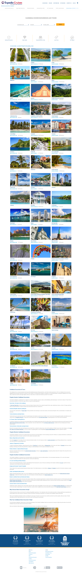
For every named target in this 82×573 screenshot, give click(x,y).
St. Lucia (61, 462)
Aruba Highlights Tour (49, 474)
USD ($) (74, 3)
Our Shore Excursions (32, 560)
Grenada (54, 468)
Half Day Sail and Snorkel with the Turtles (17, 422)
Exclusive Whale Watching (50, 429)
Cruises (50, 3)
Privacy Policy (47, 554)
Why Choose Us (31, 563)
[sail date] (49, 24)
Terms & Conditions (48, 557)
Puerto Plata (24, 410)
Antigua (49, 468)
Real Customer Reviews (49, 551)
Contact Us (69, 3)
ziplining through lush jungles (30, 450)
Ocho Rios (35, 445)
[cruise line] (23, 24)
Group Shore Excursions (33, 557)
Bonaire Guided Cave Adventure (15, 480)
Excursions (44, 3)
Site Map (46, 555)
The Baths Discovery (19, 417)
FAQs (29, 555)
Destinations (56, 3)
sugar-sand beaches (44, 450)
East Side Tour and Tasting (61, 486)
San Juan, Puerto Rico (15, 405)
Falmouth (62, 445)
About (30, 551)
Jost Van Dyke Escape (43, 417)
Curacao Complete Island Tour (59, 485)
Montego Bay (47, 445)
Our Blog (30, 558)
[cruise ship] (36, 24)
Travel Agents (31, 561)
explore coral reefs (51, 440)
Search (80, 3)
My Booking (62, 3)
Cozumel (15, 440)
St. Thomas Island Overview (49, 422)
